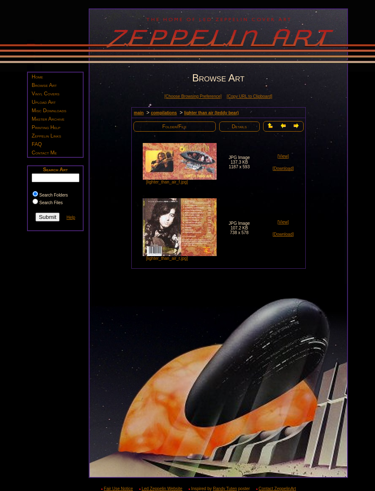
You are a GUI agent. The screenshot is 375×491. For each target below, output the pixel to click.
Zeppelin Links (46, 136)
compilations (164, 113)
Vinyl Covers (46, 94)
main (139, 113)
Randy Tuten (225, 488)
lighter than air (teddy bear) (211, 113)
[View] (283, 156)
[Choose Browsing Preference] (193, 96)
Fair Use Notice (118, 488)
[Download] (282, 168)
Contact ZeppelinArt (277, 488)
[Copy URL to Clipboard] (249, 96)
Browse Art (44, 85)
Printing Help (46, 127)
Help (70, 217)
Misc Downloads (49, 110)
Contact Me (44, 153)
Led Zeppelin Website (161, 488)
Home (37, 77)
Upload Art (44, 102)
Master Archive (48, 119)
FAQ (37, 144)
